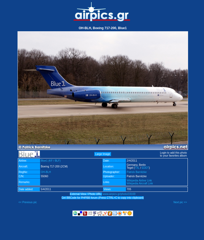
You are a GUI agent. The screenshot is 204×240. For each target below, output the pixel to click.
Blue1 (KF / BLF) (51, 160)
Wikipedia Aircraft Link (140, 183)
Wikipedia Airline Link (139, 180)
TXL (137, 167)
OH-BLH (46, 172)
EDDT (145, 167)
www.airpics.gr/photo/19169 (119, 194)
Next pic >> (180, 202)
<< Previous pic (28, 202)
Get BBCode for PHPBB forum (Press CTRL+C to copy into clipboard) (103, 197)
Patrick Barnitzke (137, 172)
